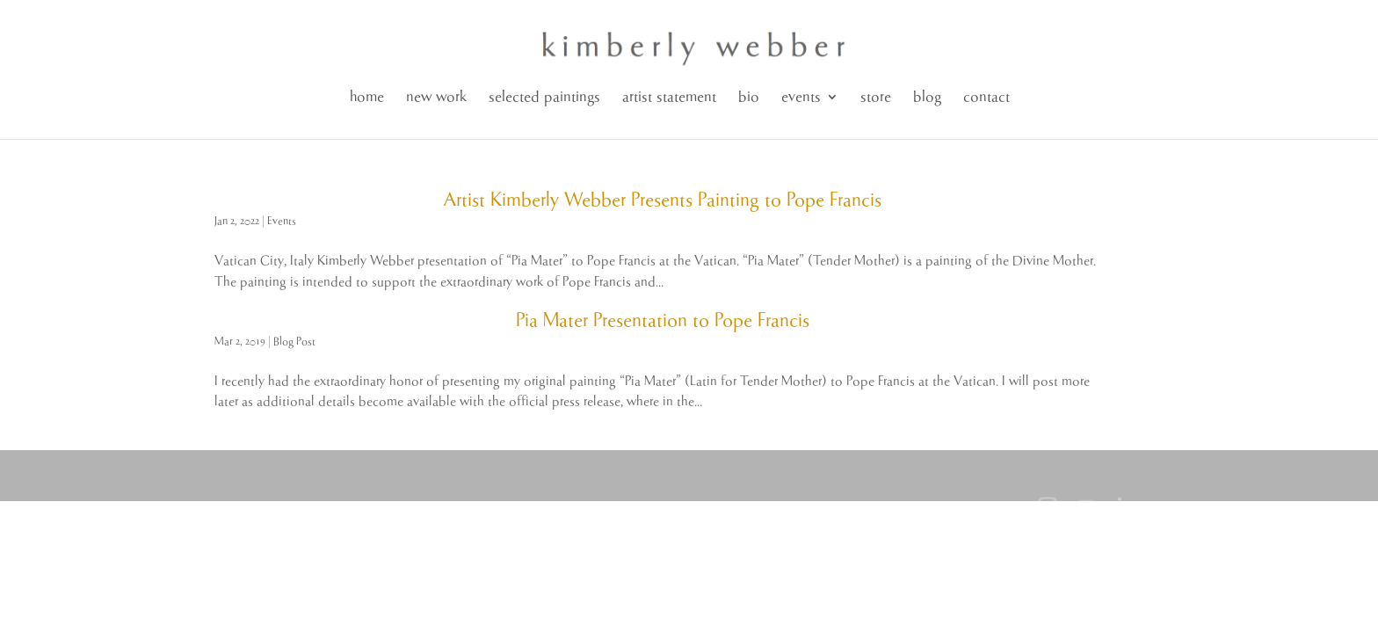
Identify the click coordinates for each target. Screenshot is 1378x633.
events (801, 97)
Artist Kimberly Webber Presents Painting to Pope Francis (662, 200)
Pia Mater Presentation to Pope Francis (662, 320)
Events (281, 221)
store (875, 97)
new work (436, 97)
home (367, 97)
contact (986, 97)
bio (748, 97)
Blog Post (294, 341)
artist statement (669, 97)
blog (927, 97)
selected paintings (544, 97)
